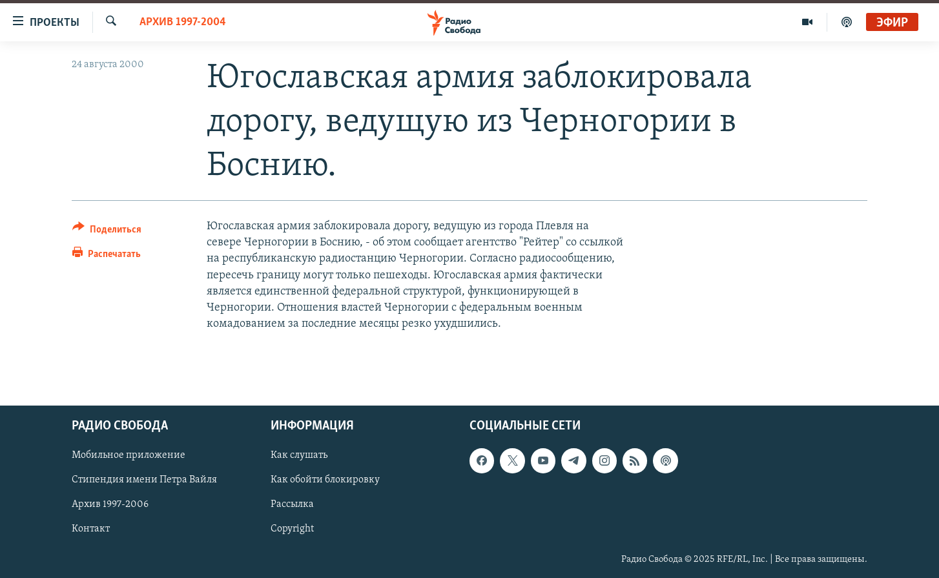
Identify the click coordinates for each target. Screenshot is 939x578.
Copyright (292, 529)
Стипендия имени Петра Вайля (144, 480)
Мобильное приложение (128, 455)
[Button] (106, 231)
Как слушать (299, 455)
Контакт (91, 529)
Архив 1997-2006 (110, 504)
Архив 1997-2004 (182, 22)
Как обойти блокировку (325, 480)
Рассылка (292, 504)
